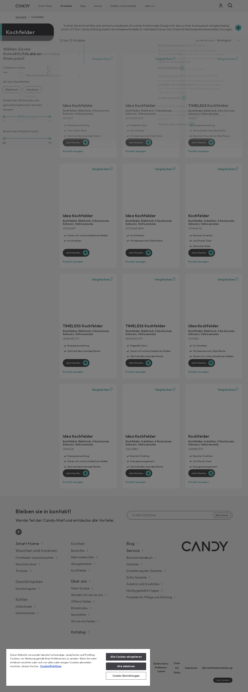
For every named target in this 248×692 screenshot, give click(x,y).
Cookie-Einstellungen (126, 675)
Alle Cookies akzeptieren (126, 656)
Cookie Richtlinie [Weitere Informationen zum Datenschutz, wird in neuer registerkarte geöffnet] (50, 666)
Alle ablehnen (126, 666)
